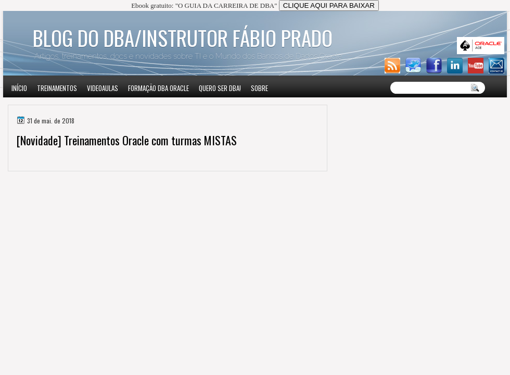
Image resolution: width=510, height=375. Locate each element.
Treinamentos (57, 88)
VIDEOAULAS (102, 88)
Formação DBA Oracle (158, 88)
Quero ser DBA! (220, 88)
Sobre (259, 88)
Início (19, 88)
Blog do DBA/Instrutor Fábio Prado (183, 37)
